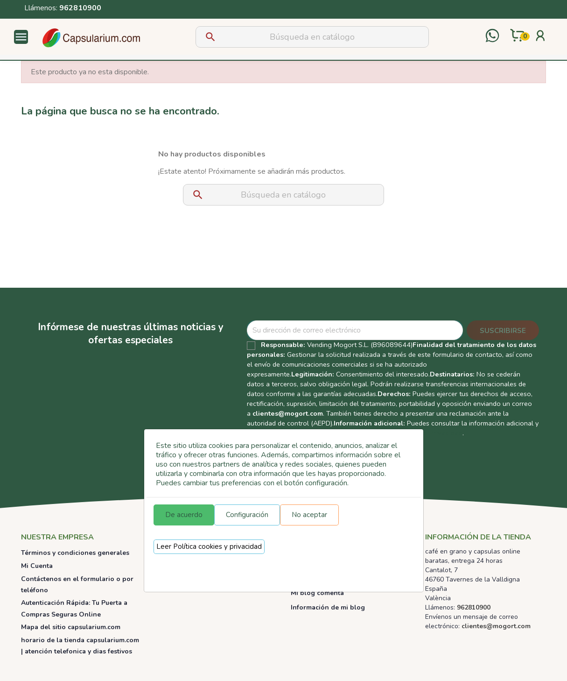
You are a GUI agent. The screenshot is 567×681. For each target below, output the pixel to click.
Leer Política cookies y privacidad (209, 546)
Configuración (247, 514)
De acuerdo (184, 514)
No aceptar (309, 514)
